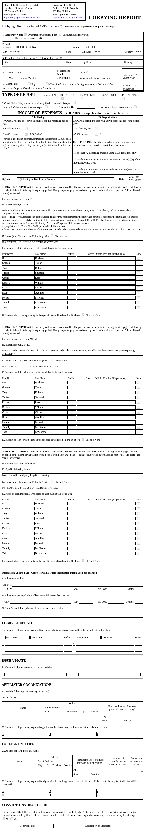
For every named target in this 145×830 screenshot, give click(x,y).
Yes (13, 819)
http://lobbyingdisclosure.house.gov (22, 17)
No (6, 819)
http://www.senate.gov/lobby (67, 17)
